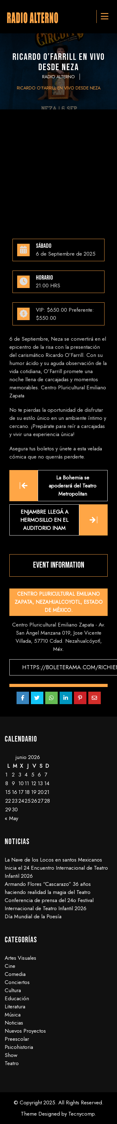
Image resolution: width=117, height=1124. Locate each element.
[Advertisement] (58, 171)
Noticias (14, 1022)
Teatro (12, 1063)
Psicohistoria (19, 1047)
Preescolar (17, 1039)
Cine (10, 966)
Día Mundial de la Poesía (33, 916)
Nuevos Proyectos (25, 1031)
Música (13, 1014)
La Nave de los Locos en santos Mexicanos (53, 859)
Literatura (15, 1006)
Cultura (13, 990)
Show (11, 1055)
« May (11, 818)
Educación (17, 998)
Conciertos (17, 982)
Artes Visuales (20, 958)
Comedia (15, 974)
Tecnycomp (81, 1113)
